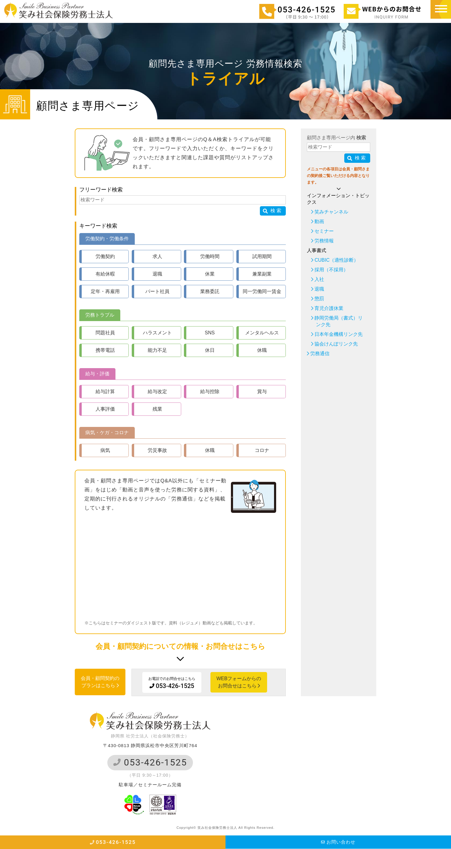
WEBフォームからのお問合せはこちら (238, 682)
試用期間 (262, 256)
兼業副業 (262, 273)
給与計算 (105, 391)
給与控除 (209, 391)
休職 (262, 350)
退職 (157, 273)
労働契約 (105, 256)
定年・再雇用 (105, 291)
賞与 (262, 391)
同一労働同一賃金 (262, 291)
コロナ (262, 450)
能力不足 (157, 350)
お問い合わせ (338, 841)
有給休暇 (105, 273)
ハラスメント (157, 332)
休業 (210, 273)
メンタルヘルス (262, 332)
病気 (105, 450)
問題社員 (105, 332)
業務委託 (209, 291)
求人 (157, 256)
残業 (157, 409)
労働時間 (209, 256)
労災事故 (157, 450)
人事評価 (105, 409)
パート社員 (157, 291)
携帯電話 (105, 350)
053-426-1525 (150, 762)
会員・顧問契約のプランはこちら (100, 682)
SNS (210, 332)
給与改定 (157, 391)
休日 (210, 350)
